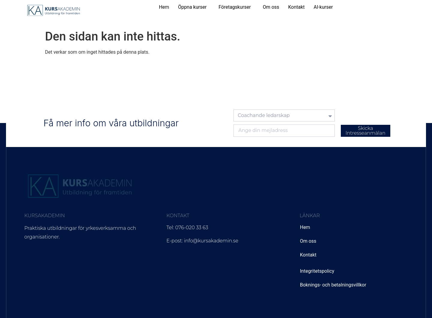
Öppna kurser (192, 7)
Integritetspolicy (317, 271)
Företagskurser (235, 7)
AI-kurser (323, 7)
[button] (194, 7)
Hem (164, 7)
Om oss (271, 7)
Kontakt (296, 7)
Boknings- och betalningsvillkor (333, 285)
